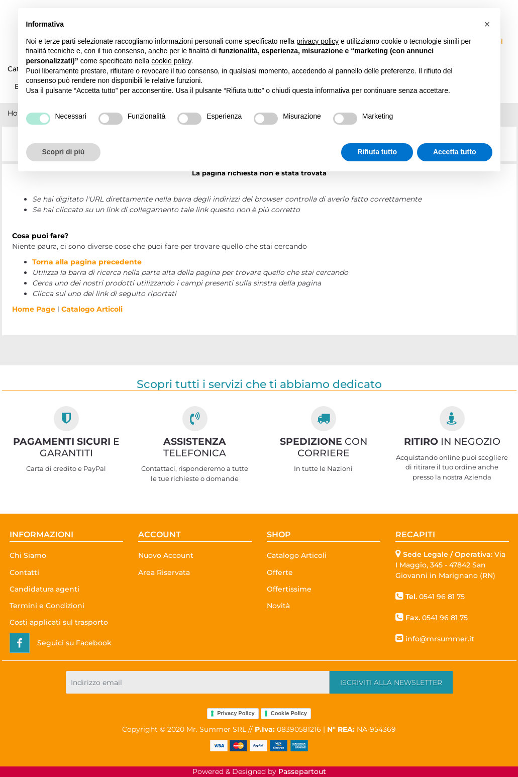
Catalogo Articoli (92, 309)
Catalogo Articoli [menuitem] (297, 555)
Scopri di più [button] (63, 152)
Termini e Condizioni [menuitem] (47, 605)
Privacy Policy (236, 713)
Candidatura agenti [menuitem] (44, 589)
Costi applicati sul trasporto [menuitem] (59, 622)
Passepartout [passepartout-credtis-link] (302, 771)
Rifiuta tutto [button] (377, 152)
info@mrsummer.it (439, 638)
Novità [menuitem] (278, 605)
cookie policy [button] (171, 61)
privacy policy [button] (317, 41)
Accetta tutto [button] (454, 152)
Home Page (34, 309)
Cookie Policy (289, 713)
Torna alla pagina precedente (87, 261)
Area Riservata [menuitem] (164, 572)
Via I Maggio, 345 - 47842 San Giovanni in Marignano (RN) (450, 565)
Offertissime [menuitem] (289, 589)
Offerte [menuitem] (280, 572)
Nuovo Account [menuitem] (165, 555)
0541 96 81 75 (442, 596)
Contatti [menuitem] (24, 572)
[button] (391, 682)
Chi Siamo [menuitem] (28, 555)
